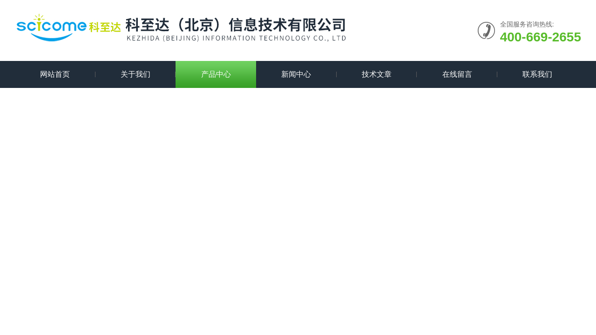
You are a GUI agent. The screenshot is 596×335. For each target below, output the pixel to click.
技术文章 (377, 74)
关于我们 (135, 74)
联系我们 (537, 74)
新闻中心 (296, 74)
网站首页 (55, 74)
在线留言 (457, 74)
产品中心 (216, 74)
